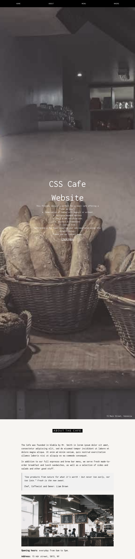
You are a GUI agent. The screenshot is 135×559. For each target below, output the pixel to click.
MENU (84, 3)
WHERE (116, 3)
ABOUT (51, 3)
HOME (18, 3)
